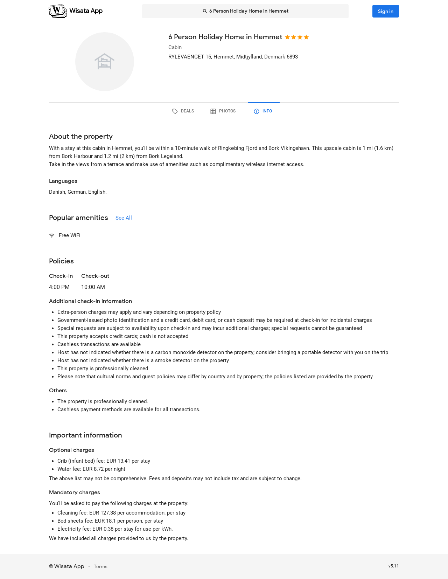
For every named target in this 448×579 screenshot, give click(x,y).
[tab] (184, 111)
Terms (100, 567)
